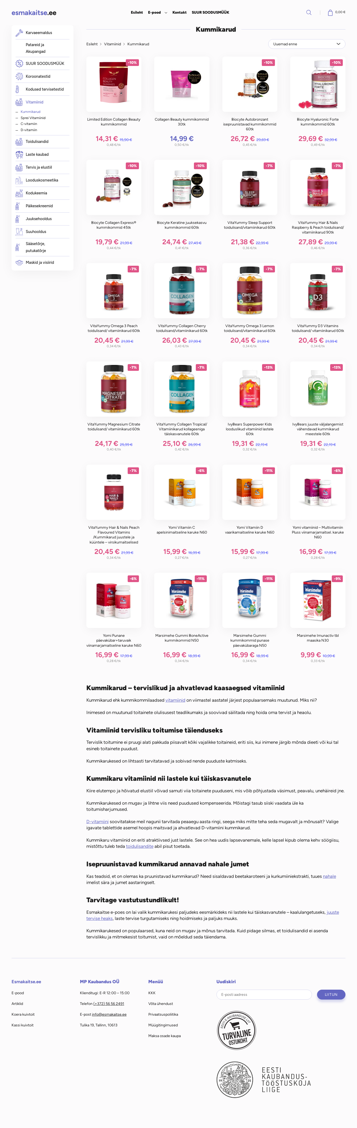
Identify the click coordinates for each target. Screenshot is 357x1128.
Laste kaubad (32, 155)
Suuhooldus (31, 232)
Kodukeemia (31, 193)
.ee (34, 12)
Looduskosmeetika (37, 180)
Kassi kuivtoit (23, 1025)
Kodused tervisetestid (40, 89)
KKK (152, 992)
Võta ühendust (160, 1003)
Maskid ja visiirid (35, 262)
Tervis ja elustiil (34, 167)
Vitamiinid (29, 102)
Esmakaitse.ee (26, 981)
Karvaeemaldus (34, 33)
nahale (329, 876)
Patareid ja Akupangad (36, 48)
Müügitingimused (163, 1025)
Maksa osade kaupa (164, 1035)
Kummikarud (31, 111)
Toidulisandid (32, 142)
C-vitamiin (29, 123)
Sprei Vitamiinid (33, 118)
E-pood (154, 12)
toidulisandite (139, 846)
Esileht (137, 12)
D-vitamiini (97, 821)
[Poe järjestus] (306, 44)
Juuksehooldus (34, 219)
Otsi (309, 12)
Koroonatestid (33, 76)
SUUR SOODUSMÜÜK (210, 12)
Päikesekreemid (34, 206)
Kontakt (179, 12)
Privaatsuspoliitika (163, 1014)
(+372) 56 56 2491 (108, 1003)
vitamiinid (175, 700)
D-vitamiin (29, 130)
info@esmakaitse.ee (109, 1014)
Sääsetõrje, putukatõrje (31, 247)
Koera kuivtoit (23, 1014)
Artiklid (17, 1003)
